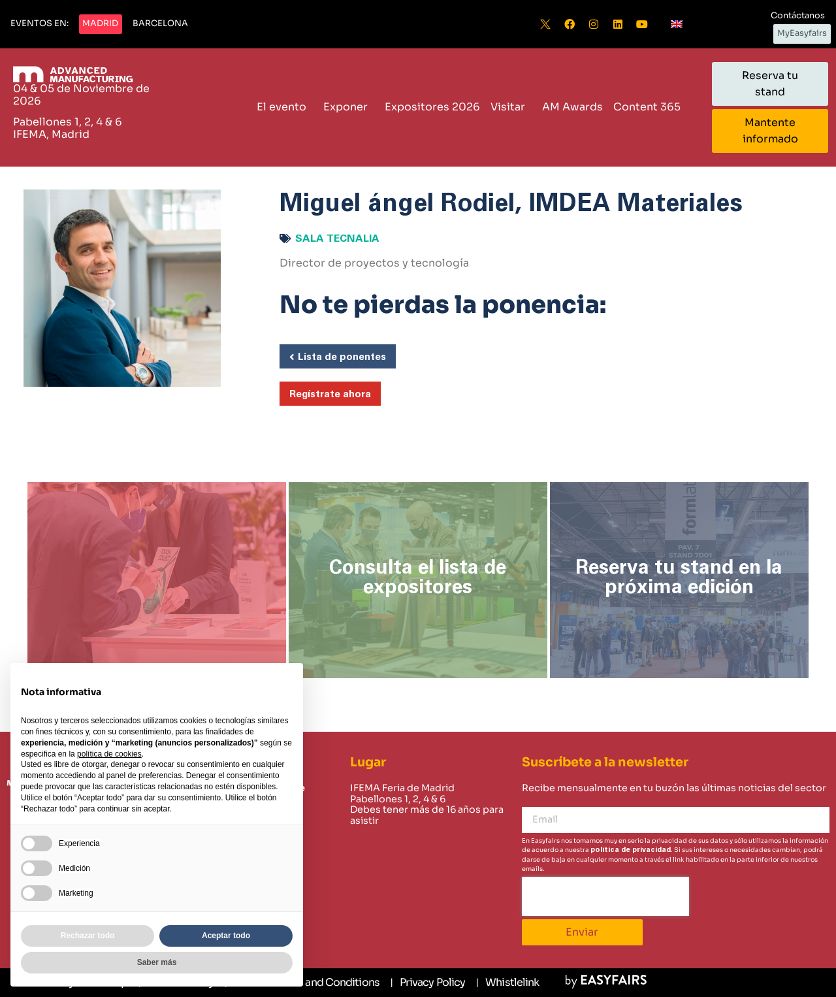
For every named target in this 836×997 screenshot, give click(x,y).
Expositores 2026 (432, 107)
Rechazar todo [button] (88, 935)
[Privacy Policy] (427, 982)
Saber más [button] (157, 962)
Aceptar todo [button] (226, 935)
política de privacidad (630, 849)
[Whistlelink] (507, 982)
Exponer (348, 107)
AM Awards (572, 107)
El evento (285, 107)
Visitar (511, 107)
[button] (39, 24)
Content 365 (650, 107)
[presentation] (605, 896)
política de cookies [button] (109, 754)
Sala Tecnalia (337, 238)
